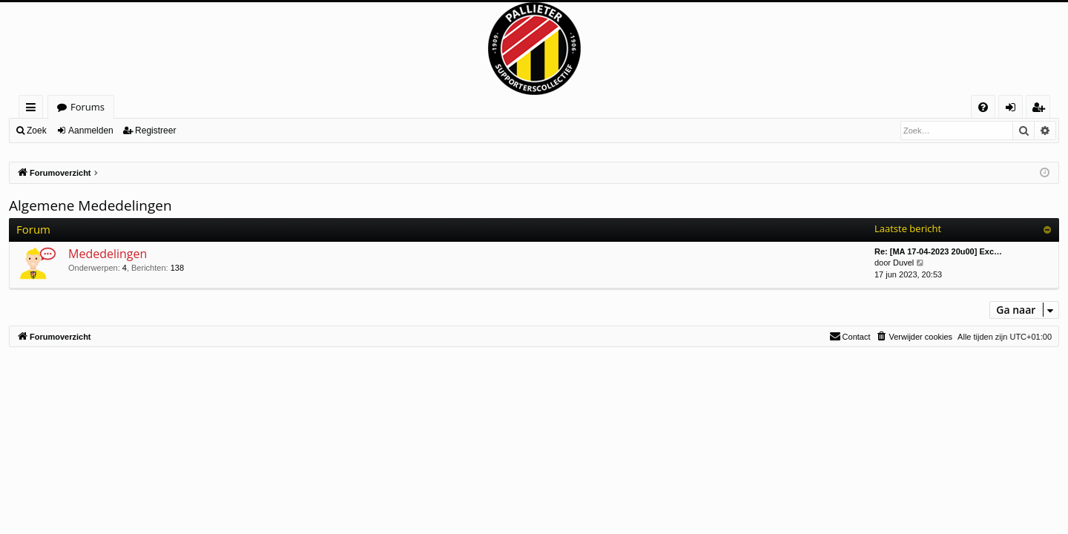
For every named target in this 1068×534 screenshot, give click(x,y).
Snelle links (33, 109)
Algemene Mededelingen (90, 205)
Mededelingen (107, 253)
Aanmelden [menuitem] (1014, 109)
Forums (87, 106)
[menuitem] (983, 107)
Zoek (37, 130)
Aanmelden (90, 130)
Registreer (155, 130)
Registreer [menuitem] (1041, 109)
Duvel (903, 262)
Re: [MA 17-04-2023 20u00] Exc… (938, 251)
